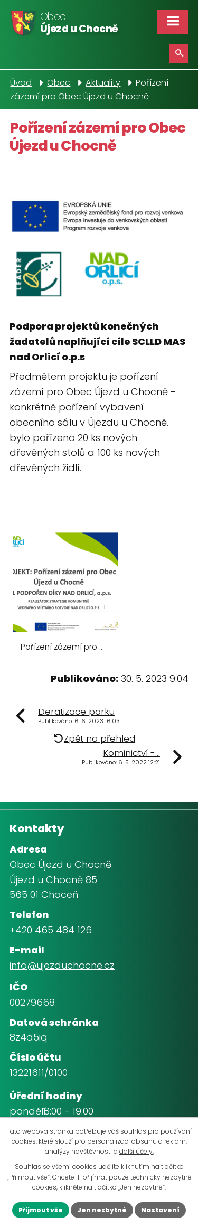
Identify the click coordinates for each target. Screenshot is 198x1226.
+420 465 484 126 (51, 930)
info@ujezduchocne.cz (62, 965)
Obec (58, 83)
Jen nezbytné (102, 1209)
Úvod (21, 83)
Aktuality (103, 83)
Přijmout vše (40, 1209)
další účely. (136, 1151)
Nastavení (160, 1209)
